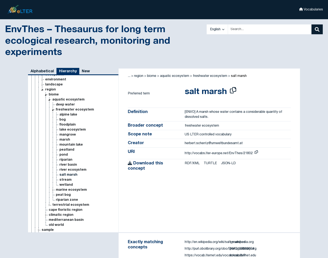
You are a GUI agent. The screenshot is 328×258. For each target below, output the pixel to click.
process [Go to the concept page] (45, 204)
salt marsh (239, 76)
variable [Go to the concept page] (41, 230)
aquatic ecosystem (174, 76)
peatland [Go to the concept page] (66, 114)
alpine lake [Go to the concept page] (68, 79)
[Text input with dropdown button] (269, 29)
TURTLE (210, 163)
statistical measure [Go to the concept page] (51, 225)
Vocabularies (311, 9)
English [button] (217, 29)
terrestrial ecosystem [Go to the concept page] (70, 169)
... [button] (129, 76)
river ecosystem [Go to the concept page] (72, 134)
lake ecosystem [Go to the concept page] (72, 94)
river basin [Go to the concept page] (68, 129)
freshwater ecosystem (210, 76)
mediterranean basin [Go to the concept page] (66, 184)
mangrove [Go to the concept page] (67, 99)
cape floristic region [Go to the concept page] (65, 174)
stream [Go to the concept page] (65, 144)
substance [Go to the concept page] (51, 199)
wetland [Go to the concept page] (66, 149)
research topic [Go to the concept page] (47, 220)
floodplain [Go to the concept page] (67, 89)
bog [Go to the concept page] (62, 84)
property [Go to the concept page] (42, 215)
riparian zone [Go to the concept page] (67, 164)
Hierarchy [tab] (68, 71)
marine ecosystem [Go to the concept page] (71, 154)
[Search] (317, 29)
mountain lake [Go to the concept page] (71, 109)
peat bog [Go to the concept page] (63, 159)
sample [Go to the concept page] (48, 194)
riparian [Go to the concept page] (65, 124)
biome (151, 76)
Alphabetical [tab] (42, 71)
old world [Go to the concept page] (56, 189)
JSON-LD (228, 163)
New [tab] (86, 71)
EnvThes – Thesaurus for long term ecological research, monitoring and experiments (87, 41)
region (138, 76)
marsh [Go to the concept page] (64, 104)
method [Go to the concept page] (41, 209)
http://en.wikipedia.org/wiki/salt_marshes (215, 242)
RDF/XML (192, 163)
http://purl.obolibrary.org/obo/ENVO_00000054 (219, 248)
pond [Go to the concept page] (63, 119)
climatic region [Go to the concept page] (61, 179)
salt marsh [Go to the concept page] (68, 139)
